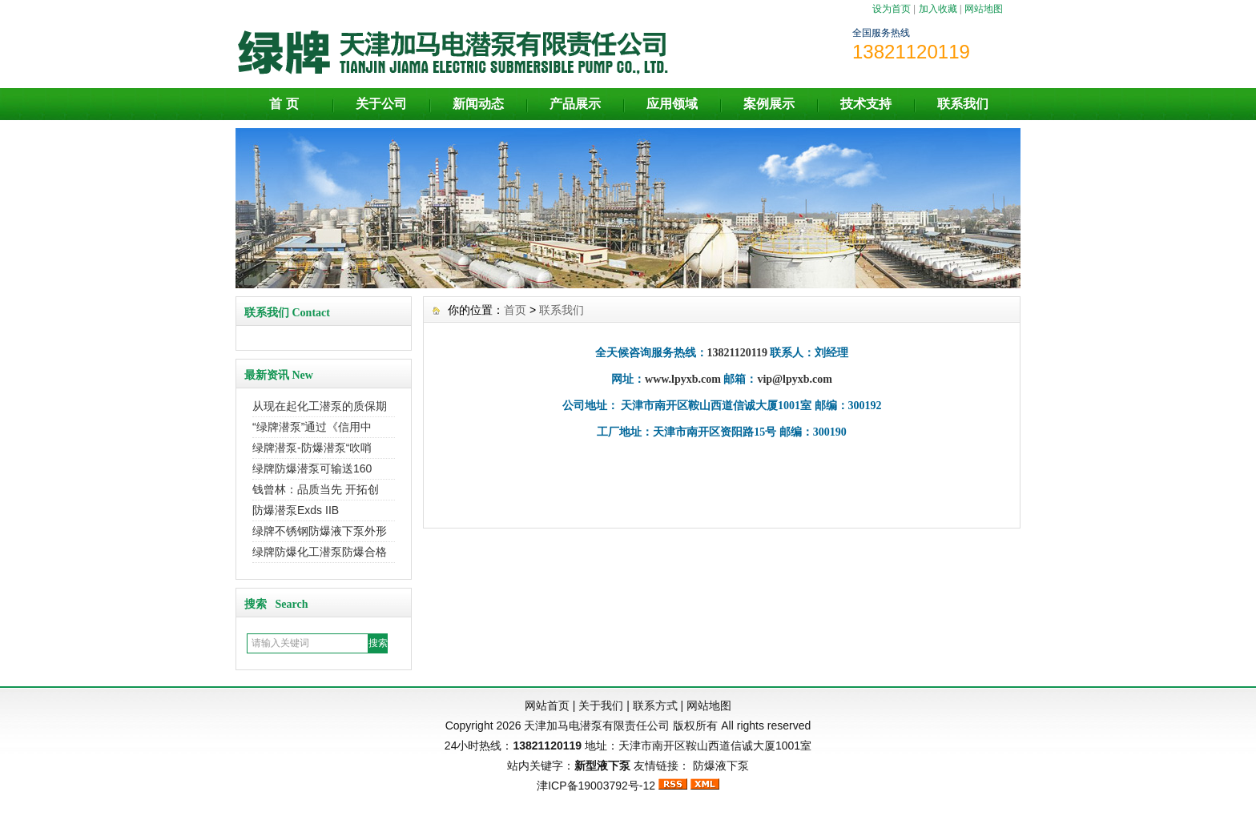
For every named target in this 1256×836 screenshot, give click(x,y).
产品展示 (575, 104)
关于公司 (381, 104)
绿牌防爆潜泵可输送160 (312, 468)
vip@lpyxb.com (794, 379)
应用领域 (672, 104)
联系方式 (655, 705)
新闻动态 (478, 104)
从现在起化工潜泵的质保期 (319, 406)
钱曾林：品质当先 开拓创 (315, 489)
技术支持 (866, 104)
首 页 (283, 104)
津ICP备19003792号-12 (596, 785)
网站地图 (983, 8)
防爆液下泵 (721, 765)
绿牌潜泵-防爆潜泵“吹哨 (312, 447)
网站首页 (547, 705)
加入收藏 (938, 8)
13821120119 (547, 745)
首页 (515, 309)
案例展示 (769, 104)
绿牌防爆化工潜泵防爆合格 (319, 551)
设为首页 (891, 8)
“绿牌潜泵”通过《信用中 (312, 426)
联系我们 (962, 104)
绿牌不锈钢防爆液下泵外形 (319, 531)
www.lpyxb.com (683, 379)
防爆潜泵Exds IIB (295, 510)
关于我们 (600, 705)
